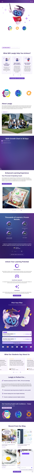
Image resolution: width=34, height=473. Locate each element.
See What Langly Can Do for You (17, 257)
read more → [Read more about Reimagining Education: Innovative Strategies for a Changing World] (4, 467)
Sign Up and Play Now (7, 183)
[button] (13, 75)
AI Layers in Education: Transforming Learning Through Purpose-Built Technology (23, 445)
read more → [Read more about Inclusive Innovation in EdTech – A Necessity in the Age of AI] (19, 467)
